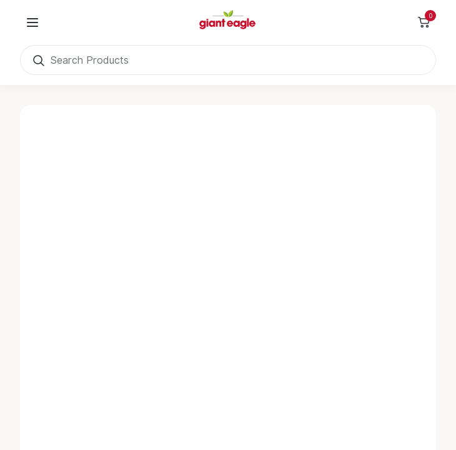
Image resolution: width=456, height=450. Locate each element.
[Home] (228, 22)
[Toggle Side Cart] (423, 22)
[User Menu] (32, 22)
